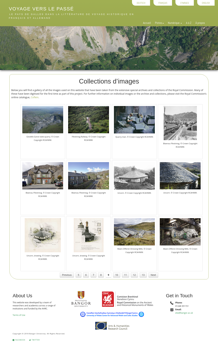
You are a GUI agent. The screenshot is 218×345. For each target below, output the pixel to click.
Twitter (34, 340)
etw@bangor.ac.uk (184, 312)
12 (134, 274)
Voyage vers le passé (41, 8)
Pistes (159, 23)
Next (153, 274)
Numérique (175, 23)
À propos (200, 23)
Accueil (147, 23)
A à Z (188, 23)
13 (143, 274)
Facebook (19, 340)
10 (116, 274)
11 (125, 274)
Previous (67, 274)
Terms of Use (19, 315)
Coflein (34, 97)
